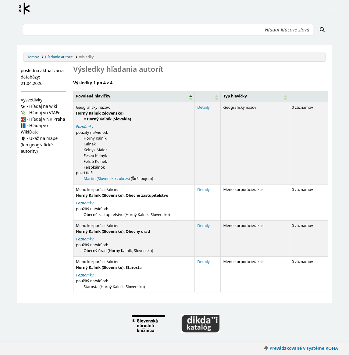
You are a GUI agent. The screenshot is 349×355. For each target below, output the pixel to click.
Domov (33, 56)
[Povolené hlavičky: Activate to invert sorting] (134, 96)
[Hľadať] (322, 29)
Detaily (203, 107)
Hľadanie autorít (59, 56)
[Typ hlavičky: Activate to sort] (255, 96)
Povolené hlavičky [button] (93, 96)
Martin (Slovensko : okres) (107, 178)
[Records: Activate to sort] (308, 96)
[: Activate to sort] (208, 96)
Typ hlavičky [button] (235, 96)
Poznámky (84, 126)
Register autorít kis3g (26, 8)
